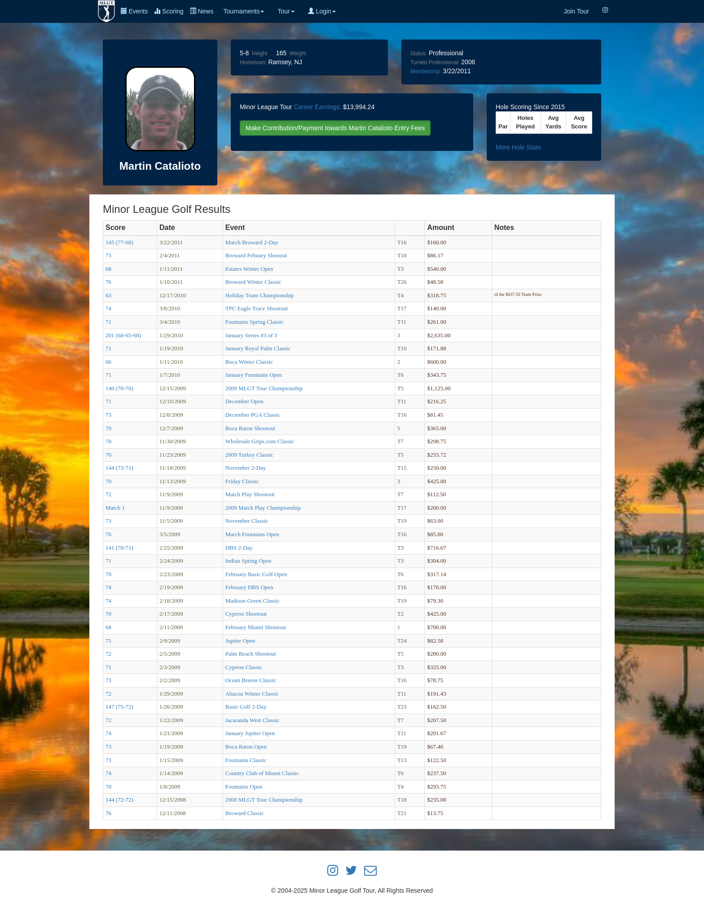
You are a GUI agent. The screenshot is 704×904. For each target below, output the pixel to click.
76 (108, 281)
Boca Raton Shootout (250, 428)
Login (322, 11)
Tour (285, 11)
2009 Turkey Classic (249, 454)
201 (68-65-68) (123, 335)
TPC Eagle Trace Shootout (256, 308)
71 (108, 321)
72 (108, 494)
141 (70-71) (119, 547)
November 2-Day (245, 467)
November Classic (246, 520)
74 (108, 308)
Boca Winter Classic (249, 361)
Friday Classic (242, 481)
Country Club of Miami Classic (262, 773)
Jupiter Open (240, 640)
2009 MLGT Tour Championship (264, 388)
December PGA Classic (253, 414)
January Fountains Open (253, 374)
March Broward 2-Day (251, 242)
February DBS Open (249, 587)
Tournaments (243, 11)
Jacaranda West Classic (252, 720)
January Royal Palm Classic (258, 348)
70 (108, 428)
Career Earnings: (317, 106)
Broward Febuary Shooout (256, 255)
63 (108, 295)
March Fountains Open (252, 534)
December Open (244, 401)
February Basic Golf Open (256, 574)
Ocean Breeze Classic (250, 680)
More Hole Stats (518, 147)
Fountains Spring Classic (254, 321)
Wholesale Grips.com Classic (259, 441)
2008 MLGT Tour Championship (264, 799)
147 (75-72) (119, 706)
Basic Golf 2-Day (246, 706)
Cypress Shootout (246, 613)
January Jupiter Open (250, 733)
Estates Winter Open (249, 268)
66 (108, 361)
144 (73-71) (119, 467)
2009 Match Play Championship (263, 507)
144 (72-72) (119, 799)
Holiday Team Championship (259, 295)
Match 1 (115, 507)
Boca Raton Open (246, 746)
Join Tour (576, 11)
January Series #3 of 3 (251, 335)
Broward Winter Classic (253, 281)
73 (108, 255)
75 (108, 640)
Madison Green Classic (252, 600)
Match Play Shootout (250, 494)
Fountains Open (244, 786)
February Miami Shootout (255, 627)
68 (108, 268)
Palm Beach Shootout (250, 653)
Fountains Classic (246, 760)
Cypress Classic (244, 667)
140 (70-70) (119, 388)
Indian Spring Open (248, 560)
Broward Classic (244, 813)
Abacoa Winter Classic (252, 693)
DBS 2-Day (239, 547)
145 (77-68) (119, 242)
